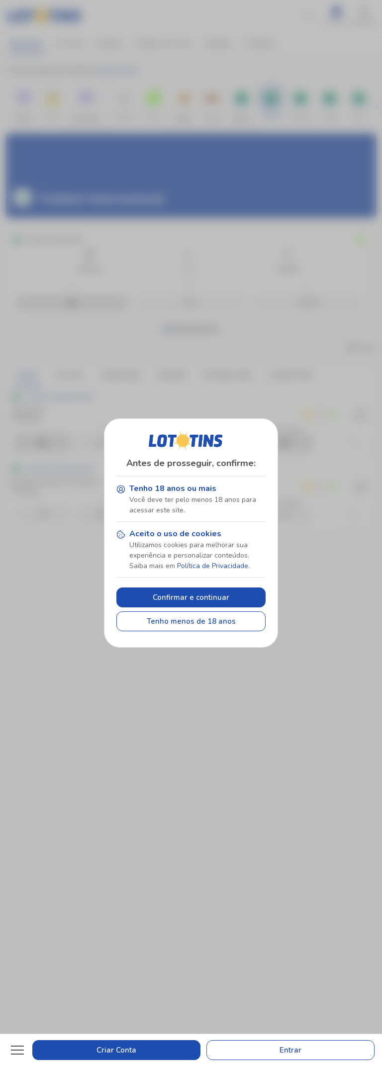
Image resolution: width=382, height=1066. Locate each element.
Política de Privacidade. (213, 566)
